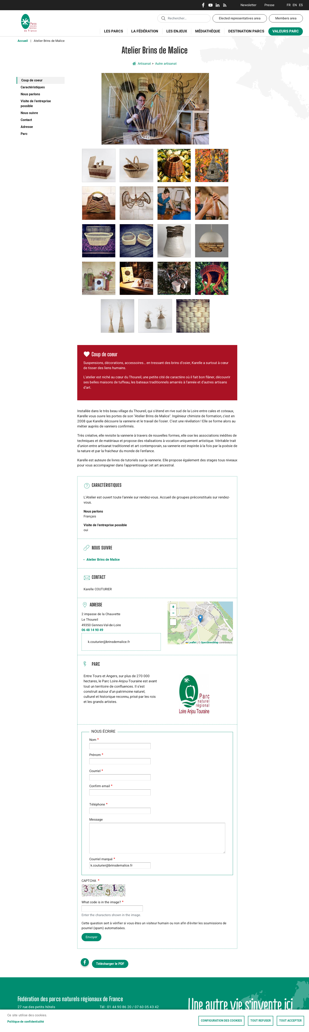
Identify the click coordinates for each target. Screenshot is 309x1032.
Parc (24, 133)
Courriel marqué (101, 859)
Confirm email (99, 786)
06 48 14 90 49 (92, 630)
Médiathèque (207, 31)
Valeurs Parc (284, 32)
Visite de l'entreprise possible (36, 104)
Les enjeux (175, 33)
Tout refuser (260, 1021)
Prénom (95, 754)
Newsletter (248, 5)
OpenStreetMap (209, 642)
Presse (269, 5)
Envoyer (91, 937)
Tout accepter (290, 1021)
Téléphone (97, 804)
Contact (26, 120)
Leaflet (191, 642)
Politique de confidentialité (25, 1022)
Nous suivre (29, 113)
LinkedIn (217, 5)
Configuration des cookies (221, 1021)
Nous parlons (30, 94)
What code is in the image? (101, 902)
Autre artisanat (166, 63)
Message (96, 819)
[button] (155, 108)
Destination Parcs (246, 31)
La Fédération (143, 33)
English (295, 5)
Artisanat (144, 63)
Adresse (27, 126)
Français (289, 5)
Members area (286, 18)
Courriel (95, 771)
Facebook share (85, 962)
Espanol (301, 5)
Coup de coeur (32, 80)
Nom (92, 739)
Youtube (210, 5)
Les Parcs (112, 33)
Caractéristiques (33, 87)
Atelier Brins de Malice (103, 559)
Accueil (23, 41)
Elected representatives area (240, 18)
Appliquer (163, 18)
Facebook (203, 5)
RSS (224, 5)
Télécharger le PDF (110, 963)
